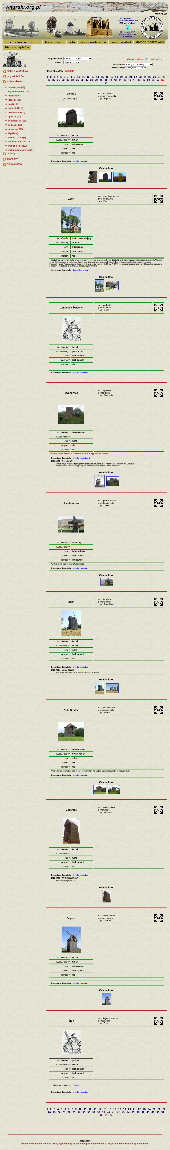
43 (115, 80)
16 (107, 77)
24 (145, 77)
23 (140, 77)
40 (101, 80)
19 (121, 77)
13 (93, 77)
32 (63, 80)
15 (102, 77)
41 (106, 80)
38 (92, 80)
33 (68, 80)
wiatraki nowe (15, 164)
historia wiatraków (17, 71)
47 (134, 80)
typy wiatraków (15, 76)
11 (83, 77)
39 (96, 80)
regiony (11, 153)
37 (87, 80)
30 (54, 80)
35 (77, 80)
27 (159, 77)
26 (154, 77)
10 (79, 77)
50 (148, 80)
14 (98, 77)
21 (131, 77)
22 (135, 77)
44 (120, 80)
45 (125, 80)
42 (110, 80)
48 (139, 80)
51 (153, 80)
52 (158, 80)
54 (106, 82)
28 (164, 77)
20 (126, 77)
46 (129, 80)
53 (163, 79)
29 (49, 80)
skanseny (12, 158)
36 (82, 80)
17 (112, 77)
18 (117, 77)
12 (88, 77)
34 (73, 80)
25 (150, 77)
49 (144, 80)
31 (58, 80)
